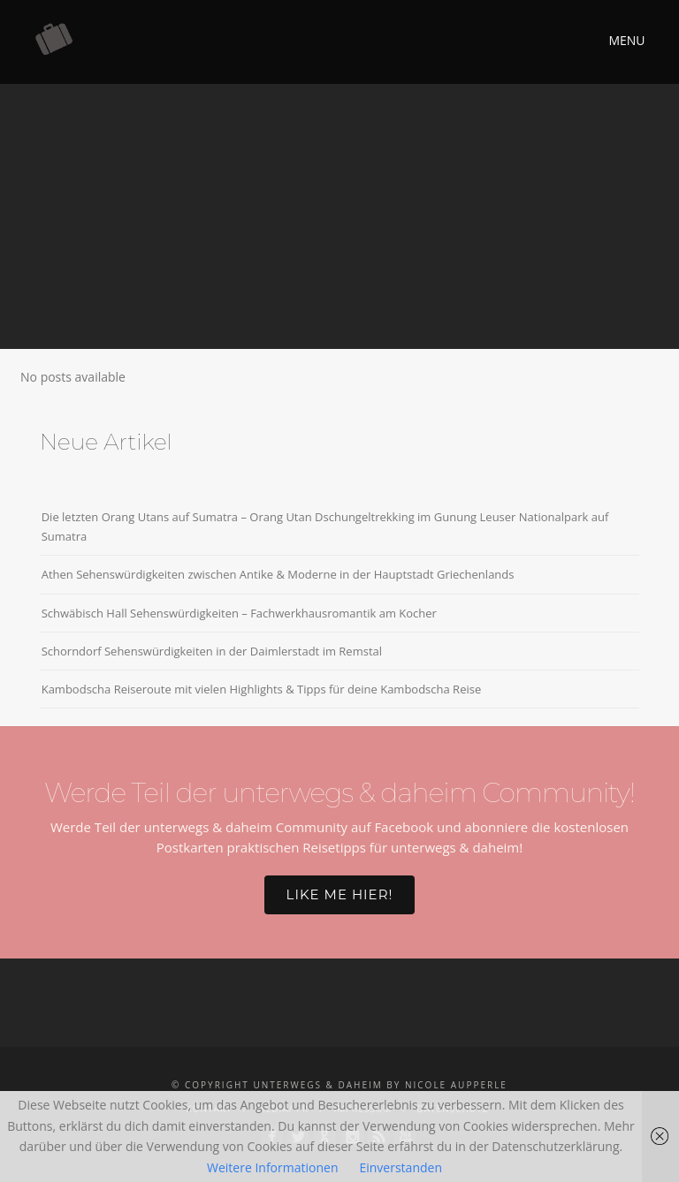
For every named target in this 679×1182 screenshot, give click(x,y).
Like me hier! (339, 894)
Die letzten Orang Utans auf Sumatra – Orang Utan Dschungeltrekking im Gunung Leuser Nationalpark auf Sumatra (325, 526)
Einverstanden (400, 1167)
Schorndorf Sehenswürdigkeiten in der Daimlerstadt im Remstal (212, 651)
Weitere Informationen (272, 1167)
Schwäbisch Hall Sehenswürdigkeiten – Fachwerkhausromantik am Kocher (239, 613)
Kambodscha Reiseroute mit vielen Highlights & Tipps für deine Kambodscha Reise (262, 689)
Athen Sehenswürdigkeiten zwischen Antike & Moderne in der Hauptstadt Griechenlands (278, 574)
